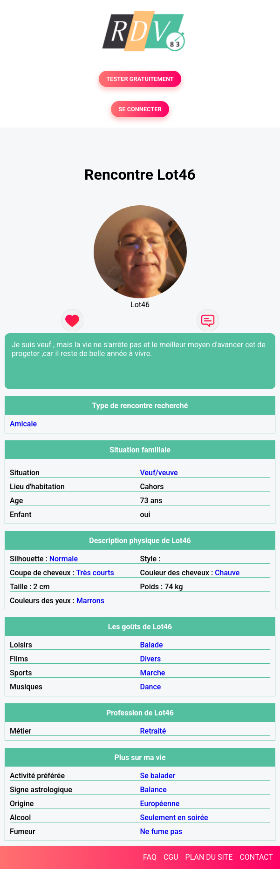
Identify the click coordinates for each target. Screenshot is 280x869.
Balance (153, 789)
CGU (171, 857)
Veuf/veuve (159, 472)
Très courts (95, 572)
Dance (150, 686)
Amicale (23, 423)
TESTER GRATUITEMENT (140, 78)
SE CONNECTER (139, 109)
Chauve (227, 572)
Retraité (153, 731)
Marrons (90, 600)
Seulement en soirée (174, 817)
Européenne (160, 803)
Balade (151, 644)
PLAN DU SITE (209, 857)
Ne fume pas (161, 831)
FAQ (150, 857)
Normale (63, 558)
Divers (150, 658)
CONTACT (256, 857)
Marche (152, 672)
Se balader (158, 775)
